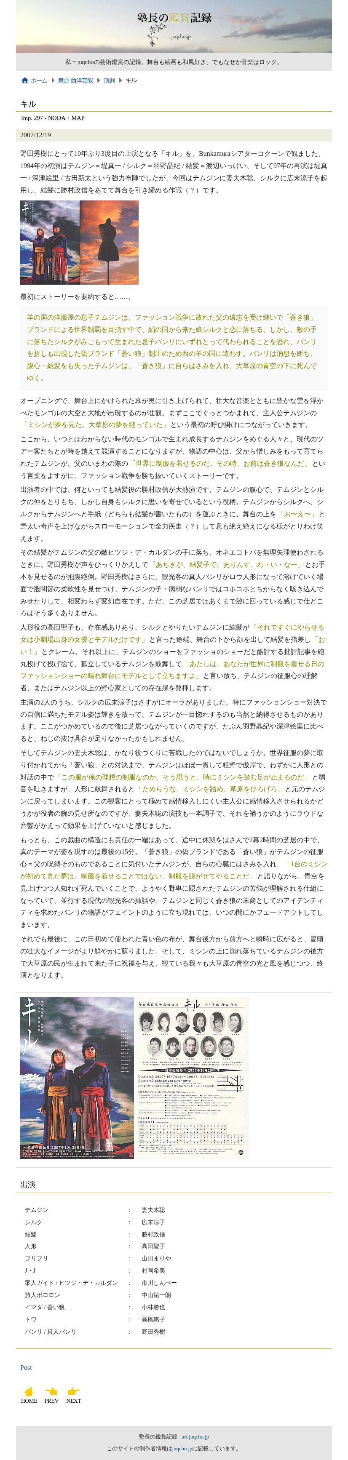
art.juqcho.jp (195, 1437)
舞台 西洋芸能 (75, 80)
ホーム (34, 80)
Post (26, 1367)
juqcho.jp (182, 1449)
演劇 (109, 80)
